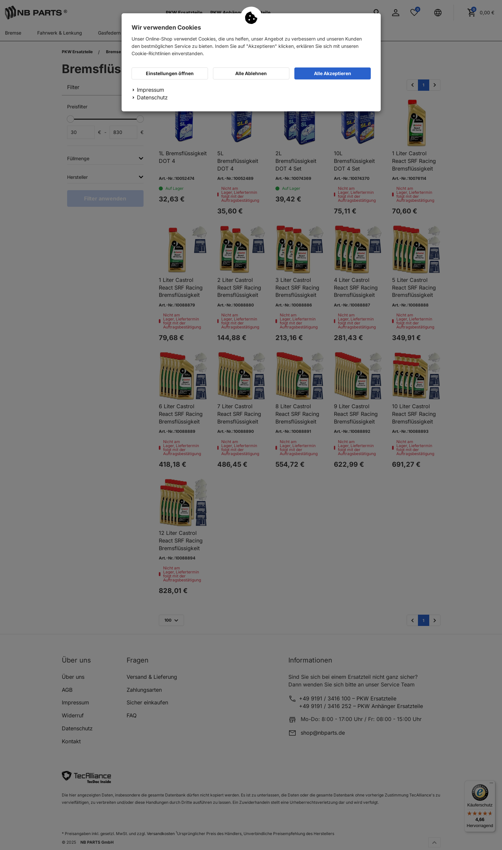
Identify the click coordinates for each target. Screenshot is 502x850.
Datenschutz (152, 97)
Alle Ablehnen (251, 73)
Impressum (150, 89)
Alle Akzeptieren (332, 73)
